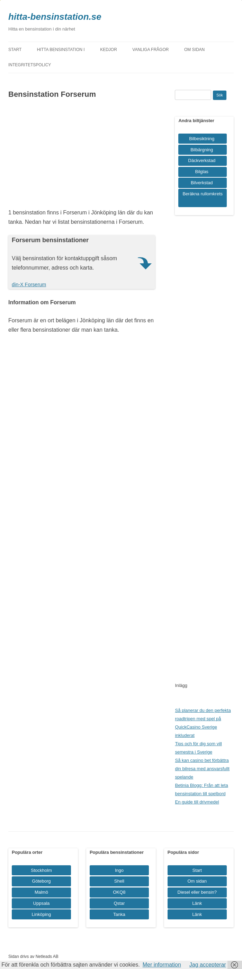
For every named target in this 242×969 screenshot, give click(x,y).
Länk (197, 903)
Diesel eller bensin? (197, 892)
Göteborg (41, 881)
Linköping (41, 914)
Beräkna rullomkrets (202, 193)
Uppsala (41, 903)
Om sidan (194, 49)
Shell (119, 881)
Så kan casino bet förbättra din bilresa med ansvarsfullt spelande (202, 769)
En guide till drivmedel (197, 802)
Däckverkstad (201, 160)
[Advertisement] (81, 155)
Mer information (162, 965)
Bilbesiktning (201, 138)
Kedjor (108, 49)
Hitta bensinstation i (61, 49)
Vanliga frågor (150, 49)
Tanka (119, 914)
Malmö (41, 892)
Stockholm (41, 870)
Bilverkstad (202, 182)
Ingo (119, 870)
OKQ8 (119, 892)
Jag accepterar (207, 965)
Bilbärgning (201, 149)
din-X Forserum (29, 284)
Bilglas (201, 171)
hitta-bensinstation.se (54, 16)
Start (14, 49)
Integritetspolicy (29, 64)
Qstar (119, 903)
